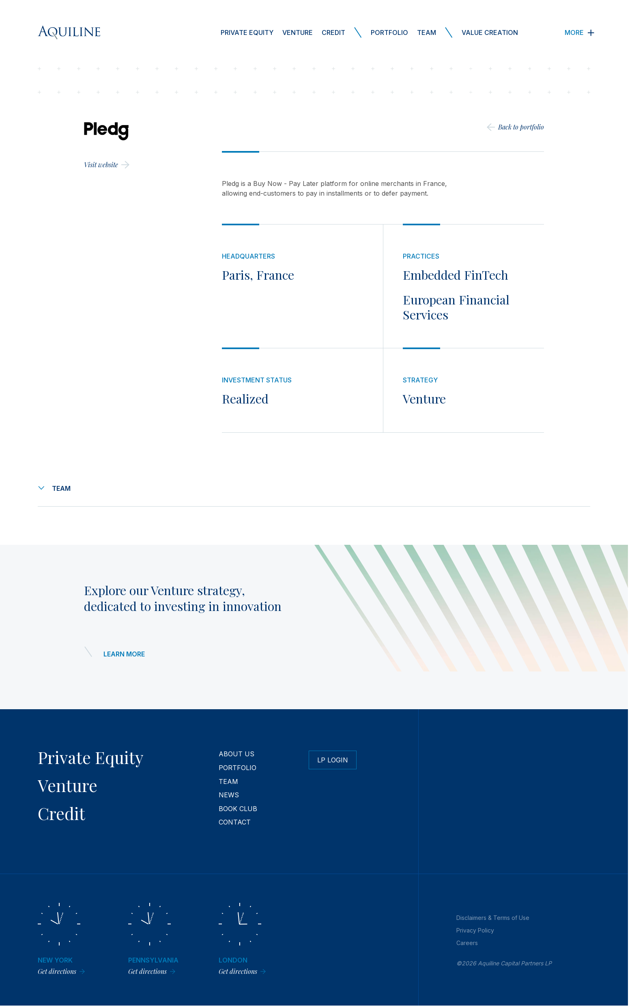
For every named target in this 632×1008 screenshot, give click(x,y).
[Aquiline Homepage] (69, 32)
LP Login (332, 760)
